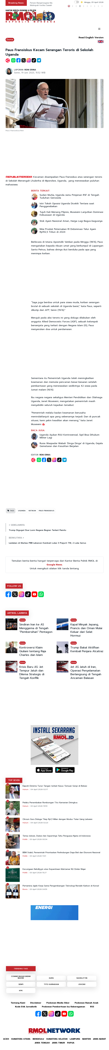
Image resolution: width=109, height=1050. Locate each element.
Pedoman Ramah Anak (86, 1002)
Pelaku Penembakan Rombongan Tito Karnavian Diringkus (50, 802)
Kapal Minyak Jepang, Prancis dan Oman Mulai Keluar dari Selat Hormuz (86, 630)
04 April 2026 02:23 (39, 822)
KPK (21, 990)
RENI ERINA (30, 69)
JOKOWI (81, 984)
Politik (25, 839)
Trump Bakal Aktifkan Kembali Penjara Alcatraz (86, 649)
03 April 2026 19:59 (39, 806)
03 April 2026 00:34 (38, 839)
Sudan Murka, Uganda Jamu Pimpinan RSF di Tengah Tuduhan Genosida (69, 196)
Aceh (6, 1038)
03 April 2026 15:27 (38, 872)
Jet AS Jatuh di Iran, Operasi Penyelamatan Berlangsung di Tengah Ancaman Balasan (85, 672)
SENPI (20, 984)
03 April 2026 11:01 (38, 856)
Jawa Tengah (42, 1042)
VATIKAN (32, 510)
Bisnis (25, 889)
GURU (51, 978)
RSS (92, 1006)
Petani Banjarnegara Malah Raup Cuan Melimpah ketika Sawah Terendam (48, 4)
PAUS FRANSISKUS (46, 510)
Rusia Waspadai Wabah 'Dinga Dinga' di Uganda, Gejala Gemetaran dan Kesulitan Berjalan (71, 445)
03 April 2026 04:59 (38, 889)
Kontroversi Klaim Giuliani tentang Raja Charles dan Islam (32, 651)
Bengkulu (38, 1038)
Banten (86, 1038)
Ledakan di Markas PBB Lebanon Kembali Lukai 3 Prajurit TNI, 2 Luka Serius (47, 542)
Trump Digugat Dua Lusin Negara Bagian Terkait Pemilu (37, 530)
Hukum (25, 789)
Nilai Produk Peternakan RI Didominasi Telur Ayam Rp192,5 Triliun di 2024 (68, 230)
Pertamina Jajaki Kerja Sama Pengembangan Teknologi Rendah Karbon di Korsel (61, 885)
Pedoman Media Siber (58, 1002)
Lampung (75, 1038)
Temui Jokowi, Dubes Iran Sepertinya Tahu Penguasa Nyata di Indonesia (57, 836)
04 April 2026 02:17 (39, 789)
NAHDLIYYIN (81, 978)
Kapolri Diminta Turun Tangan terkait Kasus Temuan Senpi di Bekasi (55, 786)
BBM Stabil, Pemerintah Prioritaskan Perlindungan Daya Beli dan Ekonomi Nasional (61, 852)
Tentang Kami (18, 1002)
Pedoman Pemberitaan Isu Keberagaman (63, 1006)
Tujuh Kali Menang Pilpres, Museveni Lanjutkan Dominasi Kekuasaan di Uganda (71, 213)
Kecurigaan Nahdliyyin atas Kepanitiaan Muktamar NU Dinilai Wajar (54, 869)
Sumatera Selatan (56, 1038)
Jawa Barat (99, 1038)
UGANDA (22, 510)
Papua (70, 1042)
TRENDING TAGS (21, 968)
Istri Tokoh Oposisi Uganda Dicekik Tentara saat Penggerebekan (67, 205)
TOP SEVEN (14, 780)
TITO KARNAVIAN (51, 984)
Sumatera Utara (20, 1038)
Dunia (10, 39)
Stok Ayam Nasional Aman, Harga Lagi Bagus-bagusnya (71, 221)
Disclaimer (35, 1002)
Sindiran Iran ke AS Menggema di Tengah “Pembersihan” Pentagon (35, 628)
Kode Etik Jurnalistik (26, 1006)
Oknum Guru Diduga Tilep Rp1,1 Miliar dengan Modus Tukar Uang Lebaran (57, 819)
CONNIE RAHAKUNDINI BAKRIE (21, 977)
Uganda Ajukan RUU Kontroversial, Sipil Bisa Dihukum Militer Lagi (69, 436)
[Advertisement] (54, 154)
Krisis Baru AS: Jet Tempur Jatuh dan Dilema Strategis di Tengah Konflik (31, 672)
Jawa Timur (58, 1042)
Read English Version (91, 37)
